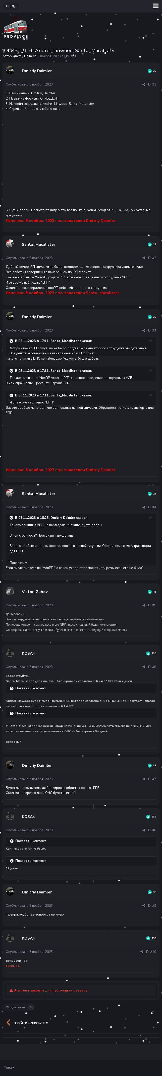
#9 (154, 905)
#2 (154, 258)
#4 (154, 507)
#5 (154, 605)
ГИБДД (70, 56)
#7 (154, 779)
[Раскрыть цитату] (12, 341)
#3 (154, 330)
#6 (154, 667)
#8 (154, 830)
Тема (9, 1067)
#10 (153, 952)
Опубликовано (29, 84)
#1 (154, 84)
